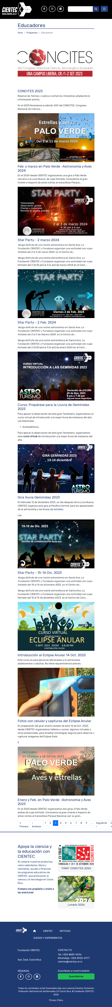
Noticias (65, 931)
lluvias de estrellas (53, 509)
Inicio (20, 32)
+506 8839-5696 (72, 954)
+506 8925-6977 (80, 958)
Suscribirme (76, 976)
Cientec (48, 931)
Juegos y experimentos (47, 938)
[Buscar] (96, 9)
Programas (31, 32)
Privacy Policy (56, 1000)
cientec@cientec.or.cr (70, 961)
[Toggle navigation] (104, 9)
